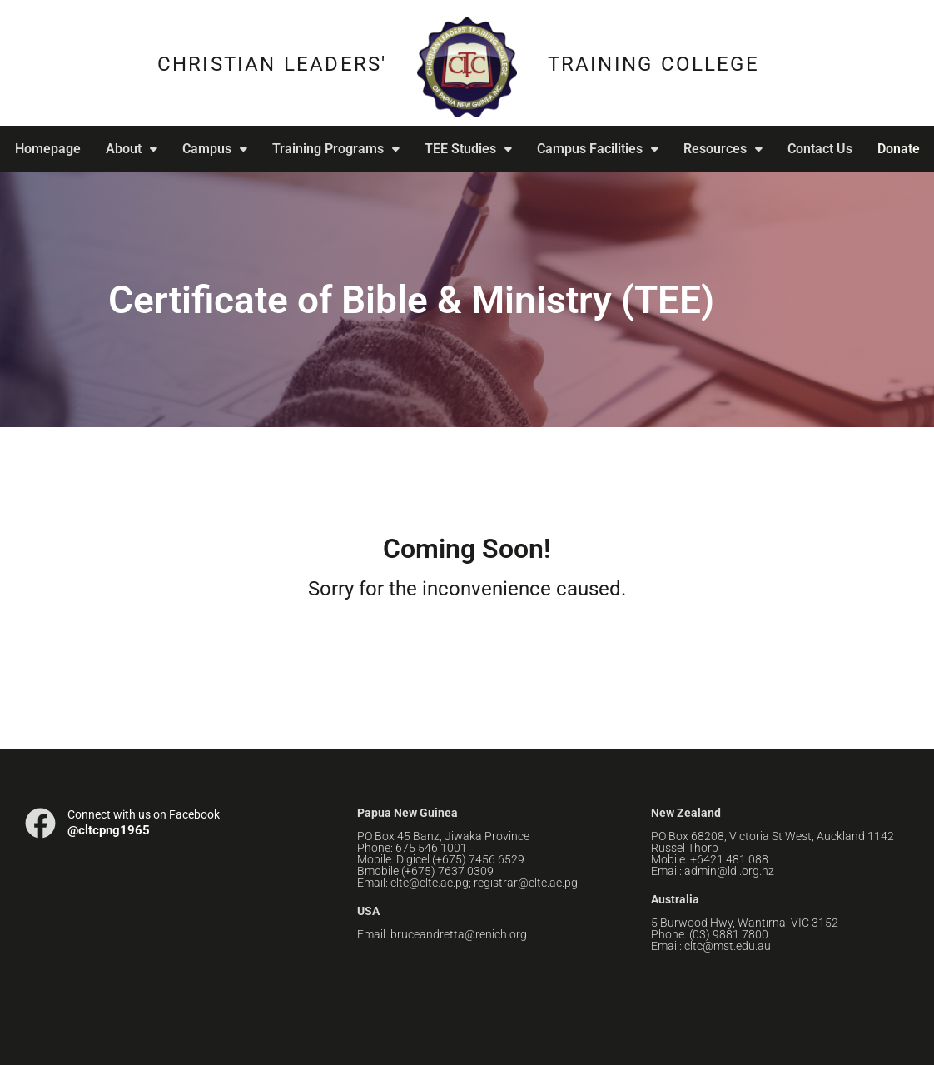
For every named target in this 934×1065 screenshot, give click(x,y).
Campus (210, 149)
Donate (898, 149)
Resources (718, 149)
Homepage (44, 149)
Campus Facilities (593, 149)
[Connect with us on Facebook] (40, 823)
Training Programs (331, 149)
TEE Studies (464, 149)
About (127, 149)
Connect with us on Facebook (143, 814)
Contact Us (815, 149)
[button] (127, 149)
